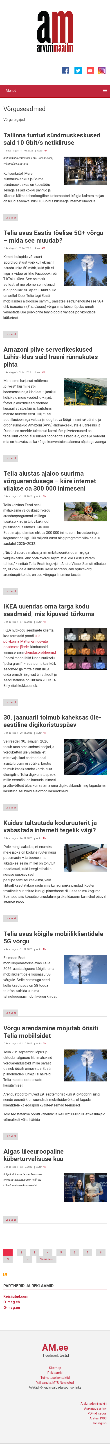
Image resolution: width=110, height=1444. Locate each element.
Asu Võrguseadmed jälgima (5, 1274)
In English (100, 1423)
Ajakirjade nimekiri (94, 1403)
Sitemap (55, 1368)
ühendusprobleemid (40, 652)
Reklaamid (55, 1373)
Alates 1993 (98, 1418)
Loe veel (12, 218)
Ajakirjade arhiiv (95, 1408)
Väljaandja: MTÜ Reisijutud (55, 1382)
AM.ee (55, 1347)
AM (45, 150)
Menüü (11, 90)
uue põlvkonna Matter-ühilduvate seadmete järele (25, 641)
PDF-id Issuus (97, 1413)
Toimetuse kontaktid (55, 1377)
